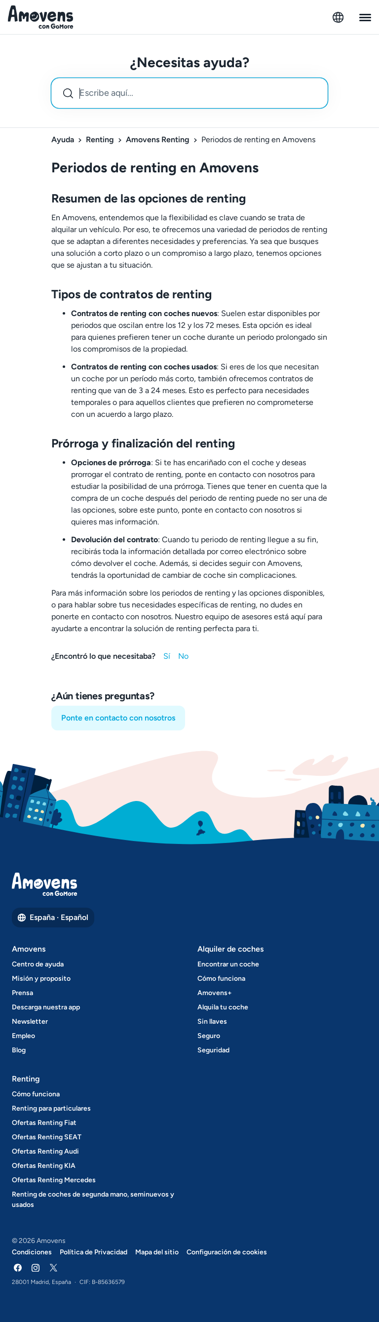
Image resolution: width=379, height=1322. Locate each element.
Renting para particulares (51, 1108)
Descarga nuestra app (46, 1007)
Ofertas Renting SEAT (46, 1137)
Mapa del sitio (157, 1252)
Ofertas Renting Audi (45, 1151)
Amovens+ (214, 993)
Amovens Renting (158, 139)
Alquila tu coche (222, 1007)
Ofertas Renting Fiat (44, 1123)
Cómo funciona (221, 978)
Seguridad (213, 1050)
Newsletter (30, 1021)
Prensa (22, 993)
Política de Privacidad (93, 1252)
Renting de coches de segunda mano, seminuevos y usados (93, 1199)
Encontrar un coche (228, 964)
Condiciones (32, 1252)
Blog (19, 1050)
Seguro (208, 1036)
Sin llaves (212, 1021)
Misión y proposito (41, 978)
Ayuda (62, 139)
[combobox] (189, 93)
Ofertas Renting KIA (44, 1166)
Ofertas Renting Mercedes (54, 1180)
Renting (100, 139)
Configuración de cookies (227, 1252)
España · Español (53, 917)
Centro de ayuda (38, 964)
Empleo (23, 1036)
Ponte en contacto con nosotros (118, 717)
